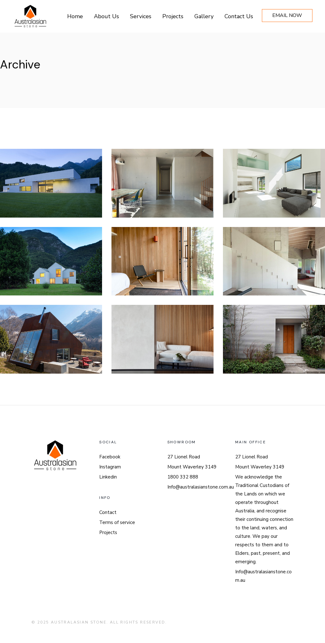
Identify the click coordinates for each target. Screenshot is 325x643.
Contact (107, 512)
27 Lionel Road (183, 457)
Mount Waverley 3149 (191, 467)
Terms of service (117, 522)
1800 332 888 (182, 477)
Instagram (110, 467)
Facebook (109, 457)
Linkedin (108, 477)
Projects (108, 532)
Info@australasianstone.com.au (200, 487)
